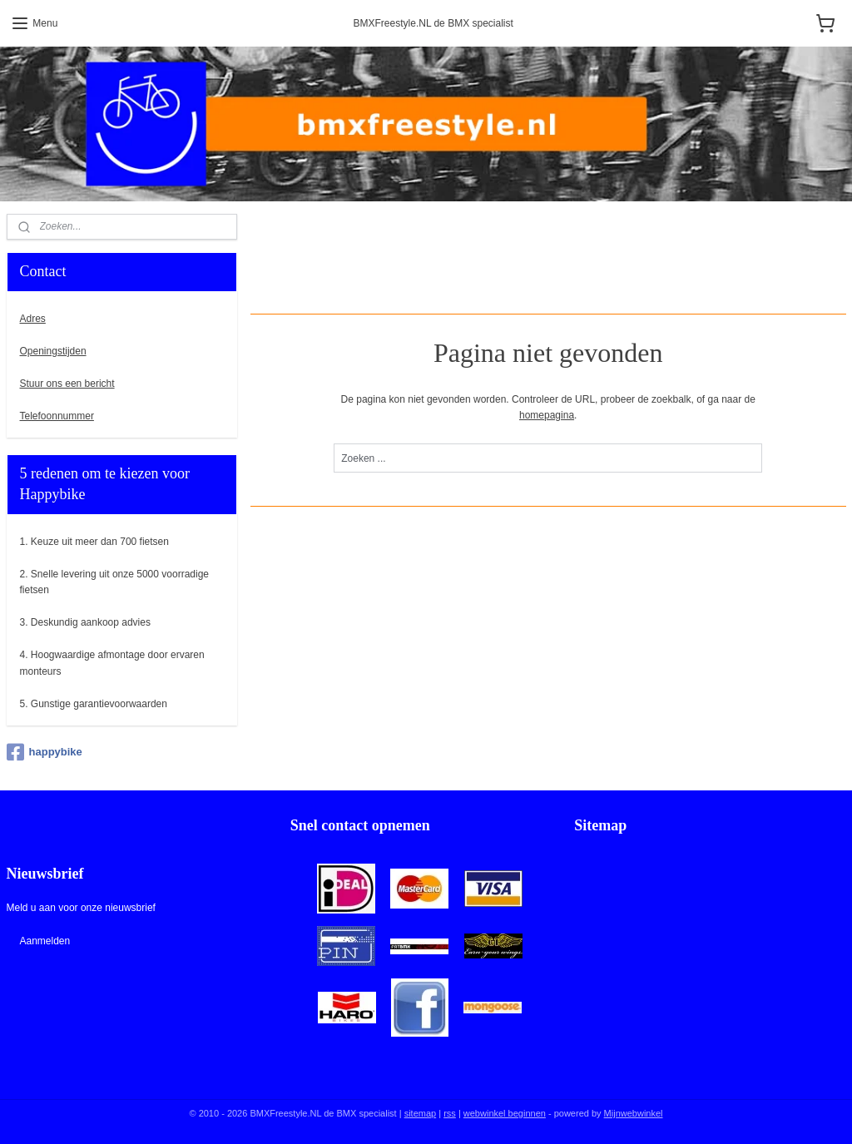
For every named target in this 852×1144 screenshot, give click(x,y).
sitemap (420, 1113)
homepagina (546, 415)
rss (449, 1113)
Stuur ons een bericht (67, 383)
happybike (44, 752)
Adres (33, 318)
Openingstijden (53, 351)
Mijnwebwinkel (633, 1113)
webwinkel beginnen (504, 1113)
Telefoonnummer (57, 416)
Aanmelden (44, 941)
